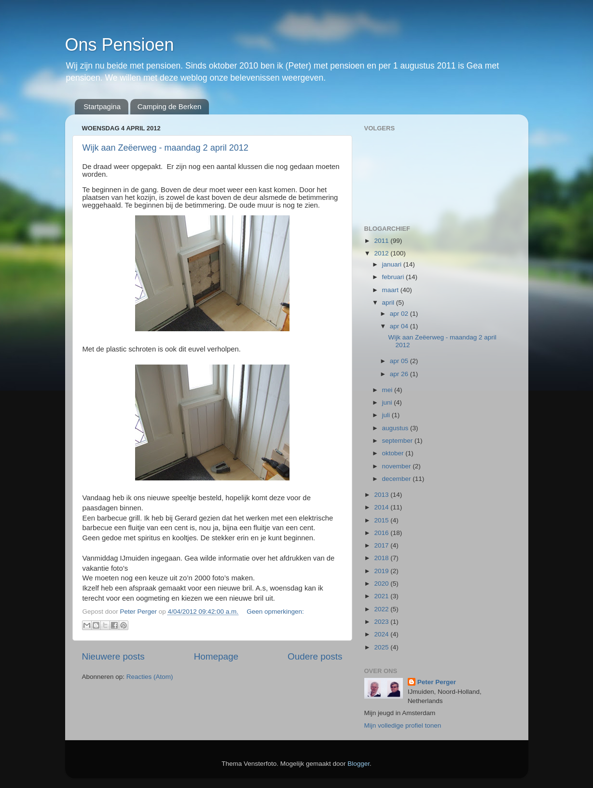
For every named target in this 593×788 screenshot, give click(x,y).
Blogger (358, 763)
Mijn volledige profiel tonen (402, 725)
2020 (382, 583)
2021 (382, 596)
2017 (382, 545)
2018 (382, 558)
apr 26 (400, 374)
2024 (382, 634)
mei (388, 390)
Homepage (216, 656)
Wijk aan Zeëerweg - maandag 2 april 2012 (165, 148)
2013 (382, 494)
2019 (382, 571)
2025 (382, 647)
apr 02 (400, 313)
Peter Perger (436, 682)
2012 (382, 253)
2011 (382, 240)
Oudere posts (315, 656)
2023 (382, 621)
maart (391, 290)
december (397, 478)
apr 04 (400, 326)
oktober (394, 453)
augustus (396, 428)
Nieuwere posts (113, 656)
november (397, 466)
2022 (382, 609)
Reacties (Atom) (149, 676)
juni (388, 402)
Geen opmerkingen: (275, 611)
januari (392, 264)
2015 (382, 520)
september (398, 440)
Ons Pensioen (119, 45)
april (389, 302)
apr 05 (400, 361)
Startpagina (102, 106)
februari (394, 277)
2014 (382, 507)
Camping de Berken (170, 106)
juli (387, 415)
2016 (382, 532)
